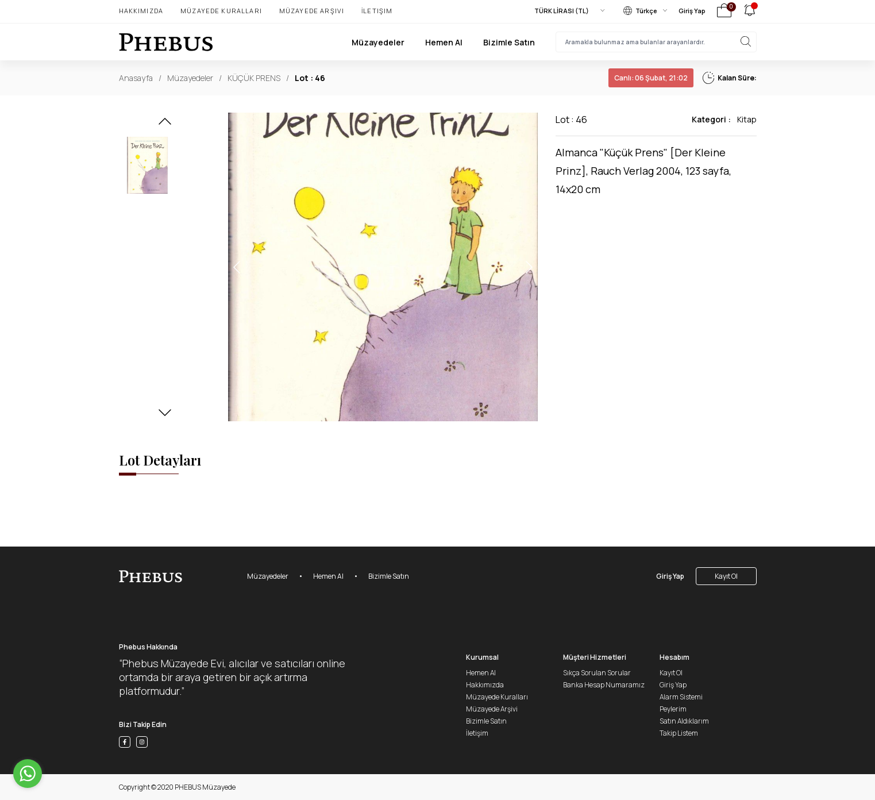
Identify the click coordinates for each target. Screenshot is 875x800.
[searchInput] (656, 42)
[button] (165, 125)
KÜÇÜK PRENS (254, 77)
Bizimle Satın (509, 42)
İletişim (376, 10)
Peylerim (673, 709)
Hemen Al (443, 42)
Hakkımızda (141, 10)
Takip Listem (679, 733)
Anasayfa (136, 77)
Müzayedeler (378, 42)
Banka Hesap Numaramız (604, 685)
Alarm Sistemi (681, 697)
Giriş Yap (692, 10)
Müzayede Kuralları (221, 10)
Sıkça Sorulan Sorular (597, 673)
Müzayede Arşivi (311, 10)
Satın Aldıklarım (684, 721)
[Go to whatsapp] (27, 773)
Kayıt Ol (726, 576)
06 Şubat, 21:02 (651, 78)
